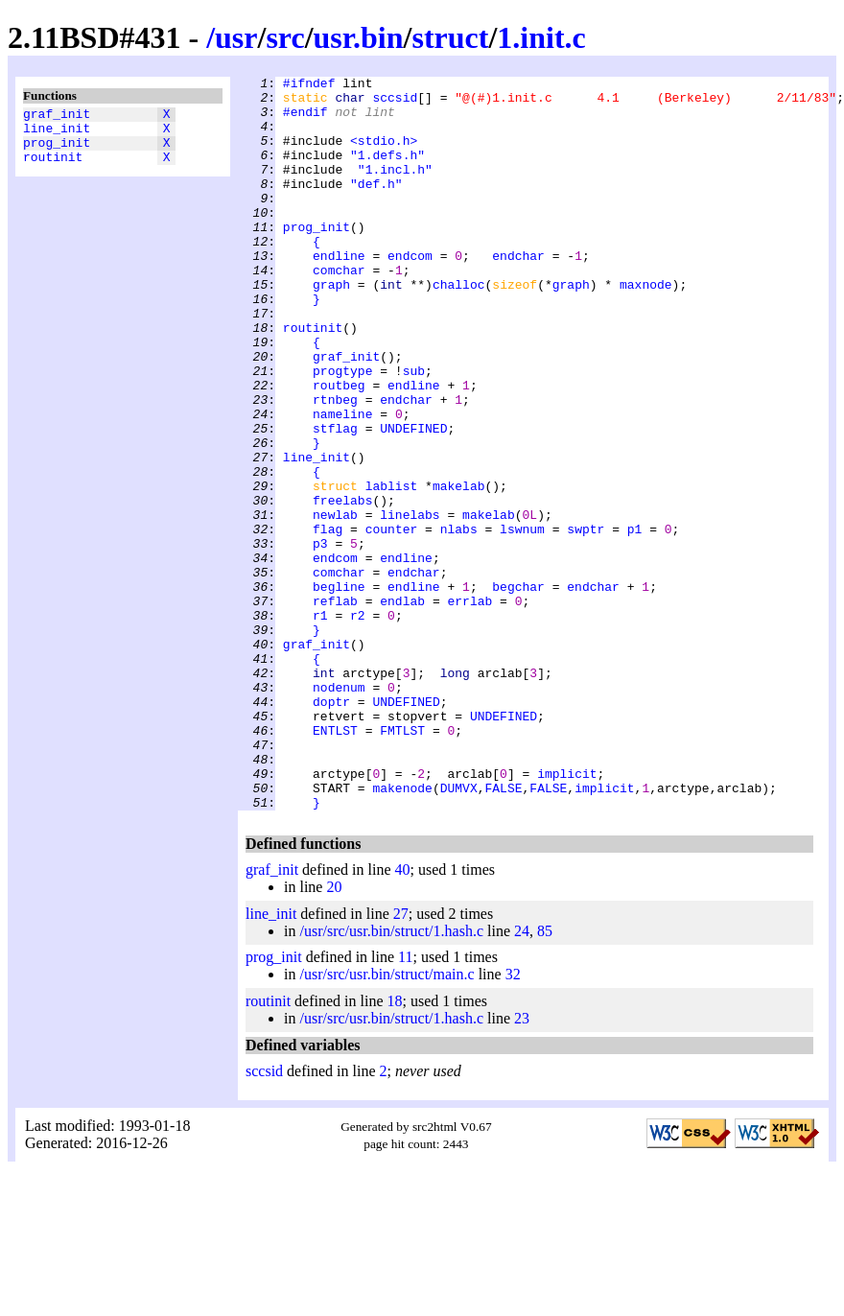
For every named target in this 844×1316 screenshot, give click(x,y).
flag (327, 620)
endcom (410, 292)
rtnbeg (335, 465)
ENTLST (335, 862)
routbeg (339, 448)
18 (395, 1148)
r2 (357, 724)
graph (331, 327)
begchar (518, 689)
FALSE (503, 931)
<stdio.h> (383, 154)
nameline (342, 482)
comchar (339, 309)
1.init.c (541, 37)
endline (339, 292)
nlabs (459, 620)
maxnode (646, 327)
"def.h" (376, 206)
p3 (320, 637)
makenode (402, 931)
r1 (320, 724)
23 (521, 1165)
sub (414, 430)
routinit (52, 167)
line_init (56, 133)
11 (405, 1103)
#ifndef (309, 85)
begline (339, 689)
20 (333, 1033)
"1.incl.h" (395, 189)
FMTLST (402, 862)
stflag (335, 499)
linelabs (409, 603)
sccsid (394, 102)
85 (544, 1077)
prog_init (56, 150)
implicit (567, 914)
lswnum (522, 620)
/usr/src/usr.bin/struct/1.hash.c (391, 1077)
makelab (459, 568)
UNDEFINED (413, 499)
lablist (391, 568)
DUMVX (459, 931)
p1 (635, 620)
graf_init (56, 116)
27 (401, 1060)
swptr (585, 620)
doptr (331, 827)
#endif (305, 120)
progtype (342, 430)
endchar (518, 292)
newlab (335, 603)
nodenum (339, 810)
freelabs (342, 586)
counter (391, 620)
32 (513, 1121)
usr (236, 37)
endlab (402, 707)
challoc (459, 327)
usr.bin (359, 37)
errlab (469, 707)
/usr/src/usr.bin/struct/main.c (386, 1121)
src (285, 37)
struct (449, 37)
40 (402, 1016)
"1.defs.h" (387, 171)
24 (521, 1077)
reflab (335, 707)
